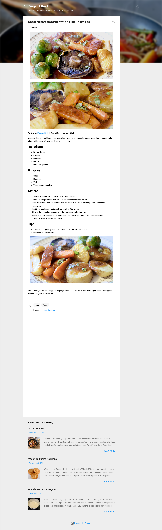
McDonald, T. (42, 133)
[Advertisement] (130, 55)
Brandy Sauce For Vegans (42, 489)
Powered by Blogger (81, 523)
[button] (113, 22)
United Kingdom (48, 310)
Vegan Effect (38, 6)
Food (37, 305)
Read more (109, 451)
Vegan (45, 305)
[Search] (137, 7)
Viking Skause (36, 428)
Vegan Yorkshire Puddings (42, 459)
